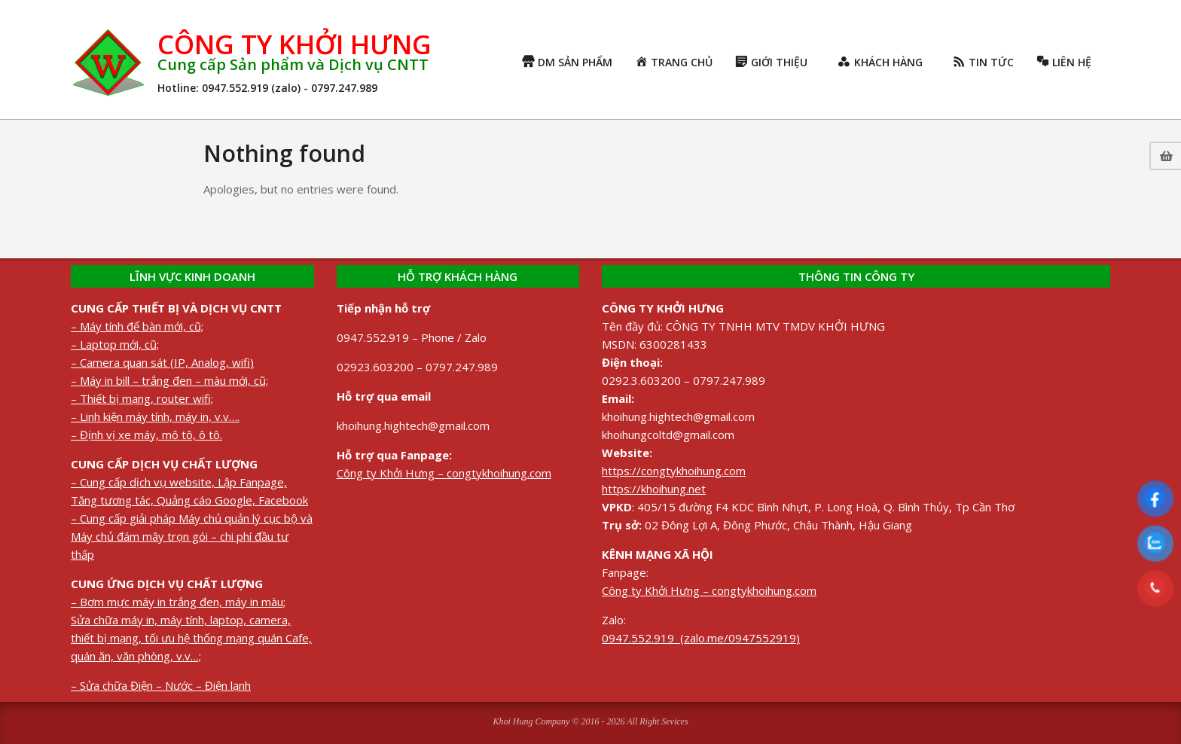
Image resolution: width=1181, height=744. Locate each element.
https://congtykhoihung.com (674, 470)
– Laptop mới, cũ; (115, 344)
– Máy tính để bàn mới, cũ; (137, 326)
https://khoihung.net (654, 488)
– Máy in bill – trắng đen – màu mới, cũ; (169, 380)
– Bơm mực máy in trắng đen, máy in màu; (178, 601)
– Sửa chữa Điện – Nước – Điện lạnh (161, 685)
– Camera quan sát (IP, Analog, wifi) (162, 362)
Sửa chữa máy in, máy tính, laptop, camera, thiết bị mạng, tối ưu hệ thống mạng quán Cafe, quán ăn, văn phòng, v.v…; (191, 637)
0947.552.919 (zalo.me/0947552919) (701, 637)
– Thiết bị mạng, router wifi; (142, 398)
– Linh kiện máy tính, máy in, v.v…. (155, 416)
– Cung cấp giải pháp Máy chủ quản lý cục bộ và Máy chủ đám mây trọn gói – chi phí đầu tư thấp (192, 536)
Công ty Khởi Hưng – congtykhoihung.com (444, 472)
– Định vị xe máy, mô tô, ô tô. (146, 434)
